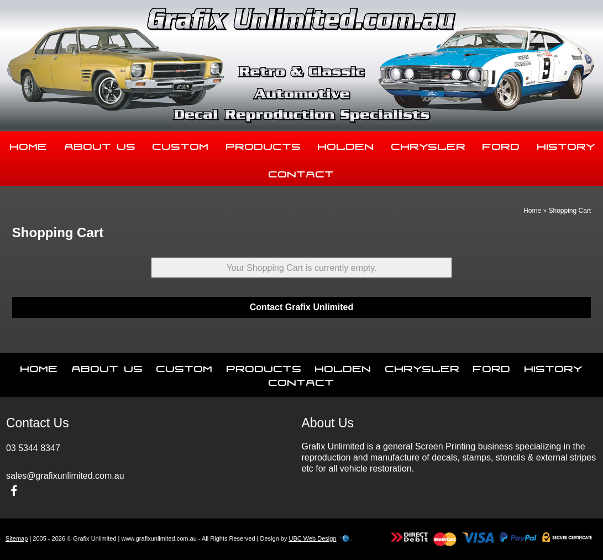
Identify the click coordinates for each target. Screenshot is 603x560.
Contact (301, 172)
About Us (100, 144)
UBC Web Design (313, 538)
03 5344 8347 (33, 448)
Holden (346, 144)
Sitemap (17, 538)
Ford (501, 144)
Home (29, 144)
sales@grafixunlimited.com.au (65, 475)
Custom (181, 144)
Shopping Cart (569, 210)
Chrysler (428, 144)
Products (263, 144)
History (554, 366)
